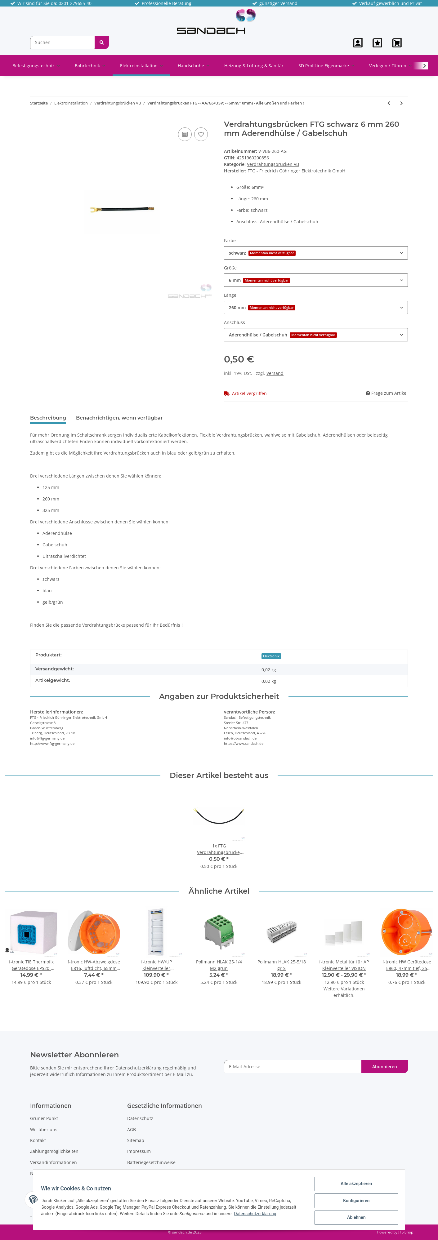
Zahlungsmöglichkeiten (54, 1151)
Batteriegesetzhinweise (151, 1162)
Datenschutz (140, 1118)
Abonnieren (384, 1066)
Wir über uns (43, 1129)
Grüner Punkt (44, 1118)
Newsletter (41, 1173)
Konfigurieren (354, 1201)
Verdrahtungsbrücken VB (273, 164)
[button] (358, 43)
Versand (275, 373)
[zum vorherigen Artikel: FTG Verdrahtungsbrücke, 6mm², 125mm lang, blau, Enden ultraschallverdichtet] (388, 103)
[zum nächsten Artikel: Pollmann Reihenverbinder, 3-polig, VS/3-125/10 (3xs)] (401, 103)
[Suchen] (62, 42)
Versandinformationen (53, 1162)
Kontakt (38, 1140)
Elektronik (271, 656)
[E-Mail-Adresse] (293, 1066)
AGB (131, 1129)
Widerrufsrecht (143, 1173)
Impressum (139, 1151)
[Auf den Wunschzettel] (201, 134)
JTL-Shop (405, 1232)
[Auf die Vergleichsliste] (185, 134)
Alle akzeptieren (354, 1185)
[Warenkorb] (397, 43)
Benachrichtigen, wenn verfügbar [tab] (119, 418)
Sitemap (135, 1140)
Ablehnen (354, 1218)
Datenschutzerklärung (138, 1068)
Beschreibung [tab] (48, 418)
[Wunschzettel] (377, 43)
